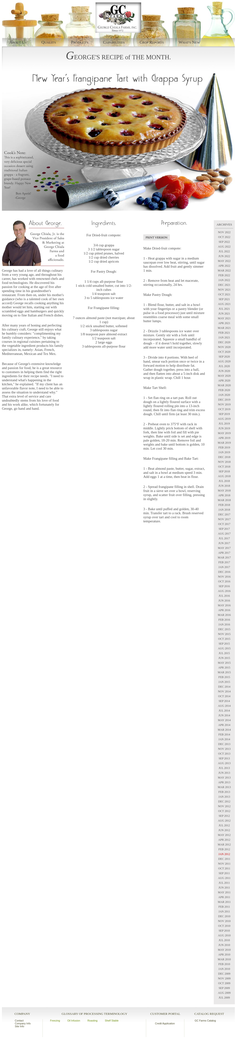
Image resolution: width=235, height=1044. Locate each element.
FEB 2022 (224, 275)
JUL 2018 (224, 481)
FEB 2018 (224, 505)
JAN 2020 (224, 395)
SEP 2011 (224, 873)
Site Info (19, 1026)
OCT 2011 (224, 868)
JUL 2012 (224, 825)
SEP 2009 (224, 988)
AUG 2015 (224, 648)
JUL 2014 (224, 710)
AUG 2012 (224, 820)
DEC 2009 (224, 973)
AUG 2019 (224, 418)
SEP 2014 (224, 701)
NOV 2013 (224, 749)
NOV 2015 (224, 634)
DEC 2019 (224, 399)
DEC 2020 (224, 342)
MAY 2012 (224, 835)
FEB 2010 (224, 964)
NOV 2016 (224, 576)
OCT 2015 (224, 639)
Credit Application (165, 1023)
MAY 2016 (224, 605)
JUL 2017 (224, 538)
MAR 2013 (224, 787)
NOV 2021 (224, 289)
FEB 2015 (224, 677)
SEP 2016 (224, 586)
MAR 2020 (224, 385)
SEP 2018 (224, 471)
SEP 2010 (224, 930)
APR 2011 (224, 897)
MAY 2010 (224, 949)
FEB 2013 (224, 792)
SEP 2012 (224, 816)
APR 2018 (224, 495)
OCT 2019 (224, 409)
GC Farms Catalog (205, 1020)
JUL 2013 (224, 768)
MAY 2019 (224, 433)
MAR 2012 (224, 844)
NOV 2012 (224, 806)
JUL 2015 (224, 653)
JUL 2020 (224, 366)
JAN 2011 (224, 911)
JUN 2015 (224, 658)
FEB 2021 (224, 332)
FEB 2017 (224, 562)
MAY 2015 (224, 662)
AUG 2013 (224, 763)
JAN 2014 (224, 739)
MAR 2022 (224, 270)
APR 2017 (224, 552)
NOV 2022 (224, 232)
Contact (19, 1020)
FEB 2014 (224, 734)
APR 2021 (224, 323)
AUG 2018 (224, 476)
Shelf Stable (111, 1020)
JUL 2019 (224, 423)
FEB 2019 (224, 447)
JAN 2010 (224, 969)
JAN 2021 (224, 337)
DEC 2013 (224, 744)
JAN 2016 (224, 624)
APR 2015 (224, 667)
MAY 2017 (224, 548)
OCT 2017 (224, 524)
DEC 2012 (224, 801)
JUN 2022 (224, 256)
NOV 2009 (224, 978)
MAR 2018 (224, 500)
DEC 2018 (224, 457)
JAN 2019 (224, 452)
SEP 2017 (224, 528)
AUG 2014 (224, 705)
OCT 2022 (224, 237)
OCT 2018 (224, 466)
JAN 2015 (224, 682)
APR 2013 (224, 782)
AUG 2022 (224, 246)
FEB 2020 (224, 390)
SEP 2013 (224, 758)
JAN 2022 (224, 280)
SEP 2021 (224, 299)
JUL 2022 (224, 251)
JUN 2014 (224, 715)
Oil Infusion (73, 1020)
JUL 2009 (224, 997)
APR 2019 (224, 438)
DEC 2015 (224, 629)
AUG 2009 (224, 992)
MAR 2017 (224, 557)
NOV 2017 (224, 519)
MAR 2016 (224, 615)
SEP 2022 (224, 241)
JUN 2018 (224, 485)
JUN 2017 (224, 543)
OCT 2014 (224, 696)
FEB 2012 (224, 849)
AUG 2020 (224, 361)
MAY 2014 (224, 720)
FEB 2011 (224, 906)
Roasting (92, 1020)
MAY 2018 (224, 490)
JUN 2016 (224, 600)
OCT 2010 (224, 926)
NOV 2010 (224, 921)
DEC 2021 (224, 285)
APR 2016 (224, 610)
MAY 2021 (224, 318)
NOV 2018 (224, 462)
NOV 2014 (224, 691)
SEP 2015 (224, 643)
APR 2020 (224, 380)
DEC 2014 (224, 686)
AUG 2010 (224, 935)
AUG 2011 (224, 878)
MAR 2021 (224, 328)
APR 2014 (224, 725)
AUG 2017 (224, 533)
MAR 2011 (224, 902)
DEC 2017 (224, 514)
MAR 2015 (224, 672)
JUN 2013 (224, 772)
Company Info (23, 1023)
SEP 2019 (224, 414)
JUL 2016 (224, 595)
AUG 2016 (224, 591)
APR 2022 (224, 265)
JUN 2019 (224, 428)
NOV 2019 (224, 404)
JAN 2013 (224, 796)
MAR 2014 (224, 729)
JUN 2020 (224, 371)
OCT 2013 (224, 753)
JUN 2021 (224, 313)
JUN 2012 (224, 830)
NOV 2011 (224, 863)
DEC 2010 (224, 916)
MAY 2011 (224, 892)
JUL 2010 (224, 940)
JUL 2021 (224, 308)
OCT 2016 (224, 581)
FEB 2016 (224, 619)
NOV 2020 (224, 347)
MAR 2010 (224, 959)
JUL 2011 (224, 882)
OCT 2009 (224, 983)
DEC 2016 (224, 572)
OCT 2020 (224, 352)
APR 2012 (224, 839)
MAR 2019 (224, 442)
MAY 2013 (224, 777)
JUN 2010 (224, 945)
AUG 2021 (224, 304)
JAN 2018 (224, 509)
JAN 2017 (224, 567)
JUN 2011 (224, 887)
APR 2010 (224, 954)
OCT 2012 (224, 811)
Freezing (55, 1020)
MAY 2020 (224, 375)
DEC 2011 (224, 859)
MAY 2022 (224, 261)
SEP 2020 (224, 356)
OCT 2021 (224, 294)
